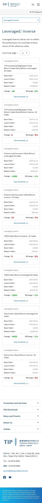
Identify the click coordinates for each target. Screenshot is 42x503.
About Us (7, 422)
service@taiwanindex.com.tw (15, 470)
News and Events (11, 416)
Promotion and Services (15, 403)
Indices (6, 429)
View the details (21, 97)
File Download (10, 409)
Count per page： (10, 53)
